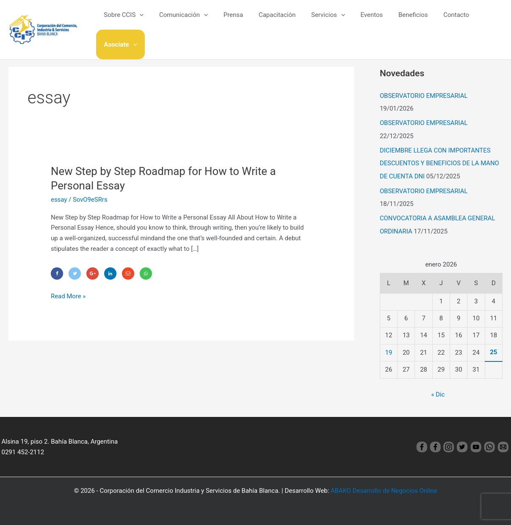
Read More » (68, 295)
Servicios (318, 21)
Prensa (229, 21)
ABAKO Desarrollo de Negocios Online (383, 488)
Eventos (358, 21)
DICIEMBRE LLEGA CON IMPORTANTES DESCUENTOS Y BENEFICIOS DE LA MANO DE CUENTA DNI (440, 162)
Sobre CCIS (125, 21)
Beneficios (397, 21)
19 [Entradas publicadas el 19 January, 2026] (388, 349)
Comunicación (181, 21)
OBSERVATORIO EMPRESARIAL (424, 96)
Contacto (437, 21)
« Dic (438, 392)
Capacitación (269, 21)
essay (59, 199)
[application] (141, 21)
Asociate (479, 21)
